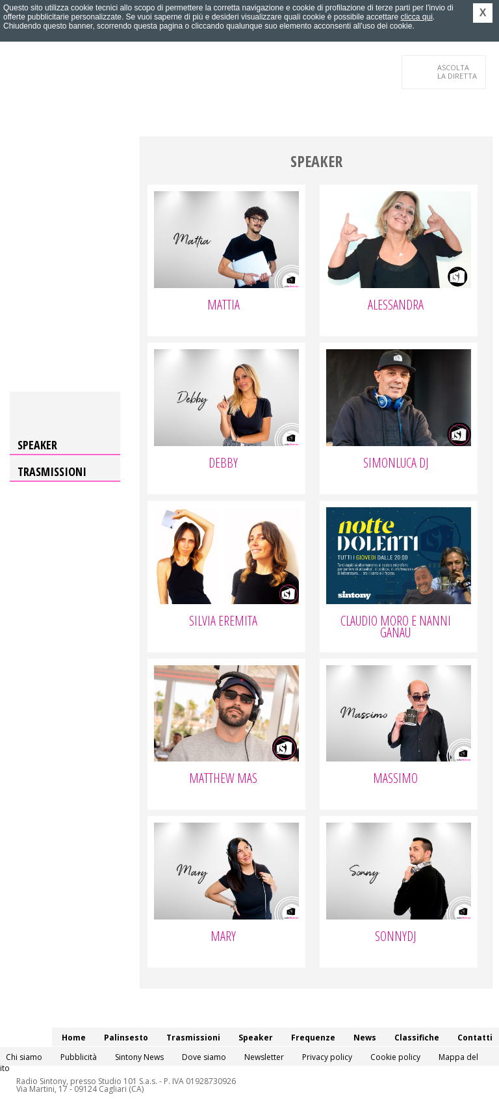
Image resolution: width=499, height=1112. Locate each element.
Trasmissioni (52, 471)
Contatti (475, 1037)
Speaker (37, 445)
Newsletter (264, 1057)
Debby (223, 464)
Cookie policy (395, 1057)
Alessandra (396, 306)
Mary (223, 938)
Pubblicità (78, 1057)
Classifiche (416, 1037)
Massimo (395, 780)
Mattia (223, 306)
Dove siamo (204, 1057)
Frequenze (313, 1037)
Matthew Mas (223, 780)
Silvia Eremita (223, 622)
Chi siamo (24, 1057)
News (364, 1037)
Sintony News (139, 1057)
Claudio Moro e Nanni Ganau (395, 628)
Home (74, 1037)
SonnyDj (395, 938)
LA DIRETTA (457, 71)
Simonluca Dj (395, 464)
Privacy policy (327, 1057)
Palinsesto (126, 1037)
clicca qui (416, 16)
